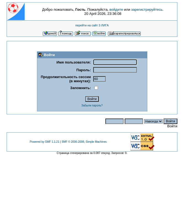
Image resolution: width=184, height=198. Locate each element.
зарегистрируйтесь (146, 9)
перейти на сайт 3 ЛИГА (92, 25)
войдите (116, 9)
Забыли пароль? (92, 105)
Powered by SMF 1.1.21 (44, 141)
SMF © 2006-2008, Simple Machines (84, 141)
